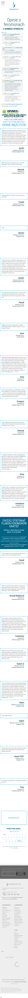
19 (12, 841)
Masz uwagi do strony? (17, 945)
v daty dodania (15, 847)
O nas (15, 932)
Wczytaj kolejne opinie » (14, 818)
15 (22, 837)
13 (16, 837)
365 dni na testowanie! (16, 908)
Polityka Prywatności (18, 935)
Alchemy (22, 758)
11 (11, 837)
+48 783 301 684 (13, 894)
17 (6, 841)
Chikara (3, 325)
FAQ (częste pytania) (6, 924)
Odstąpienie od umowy (17, 937)
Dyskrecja (16, 915)
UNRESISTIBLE (21, 150)
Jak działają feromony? (4, 915)
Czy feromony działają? (5, 912)
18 (9, 841)
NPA (23, 789)
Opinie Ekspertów (18, 918)
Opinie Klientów (17, 916)
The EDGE (22, 304)
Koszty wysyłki (17, 910)
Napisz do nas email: (12, 897)
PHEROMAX (21, 456)
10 (8, 837)
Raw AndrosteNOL (20, 704)
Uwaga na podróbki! (6, 918)
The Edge (11, 292)
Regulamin (16, 934)
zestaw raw (3, 132)
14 (19, 837)
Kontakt (16, 947)
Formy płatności (17, 912)
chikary (2, 490)
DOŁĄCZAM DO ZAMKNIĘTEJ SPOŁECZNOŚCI (21, 873)
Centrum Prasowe (18, 941)
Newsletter (16, 940)
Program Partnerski (18, 943)
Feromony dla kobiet (18, 922)
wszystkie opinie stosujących (14, 104)
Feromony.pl (11, 35)
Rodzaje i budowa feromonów (6, 920)
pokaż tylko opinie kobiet (14, 119)
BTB (23, 171)
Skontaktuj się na (9, 899)
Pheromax (16, 264)
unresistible (10, 133)
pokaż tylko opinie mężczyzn (14, 122)
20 (15, 841)
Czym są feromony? (6, 910)
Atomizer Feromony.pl (19, 723)
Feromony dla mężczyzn (17, 924)
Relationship (7, 362)
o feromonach (4, 908)
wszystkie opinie (8, 846)
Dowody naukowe (6, 922)
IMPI (23, 403)
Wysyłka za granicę (18, 919)
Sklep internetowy (18, 921)
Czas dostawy (17, 913)
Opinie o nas (4, 32)
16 (25, 837)
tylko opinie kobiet (14, 846)
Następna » (19, 841)
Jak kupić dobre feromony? (5, 926)
